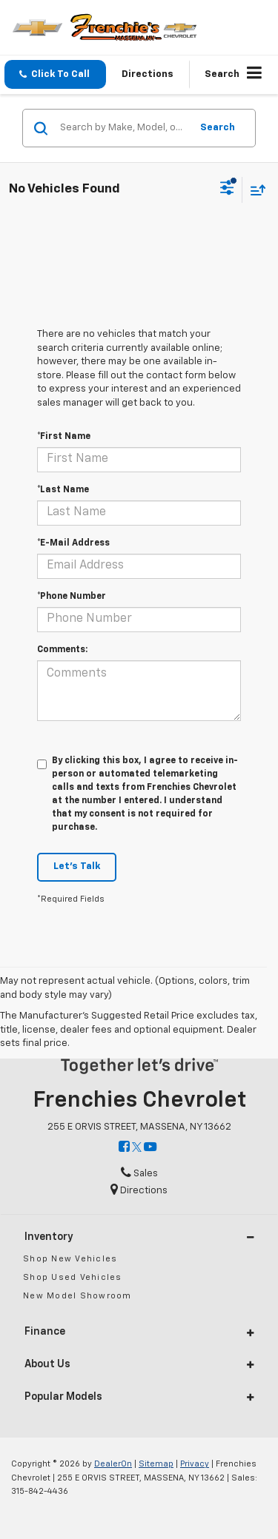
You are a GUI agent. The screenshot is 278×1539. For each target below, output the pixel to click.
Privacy (194, 1464)
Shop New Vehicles (70, 1259)
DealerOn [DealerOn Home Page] (113, 1464)
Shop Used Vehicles (72, 1277)
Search (217, 128)
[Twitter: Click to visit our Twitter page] (137, 1148)
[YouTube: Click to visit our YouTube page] (150, 1148)
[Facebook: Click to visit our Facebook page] (124, 1148)
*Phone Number (71, 596)
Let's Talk (76, 866)
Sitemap (156, 1464)
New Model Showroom (77, 1296)
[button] (55, 74)
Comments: (62, 650)
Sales (139, 1173)
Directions (147, 74)
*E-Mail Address (73, 543)
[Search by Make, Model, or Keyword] (123, 128)
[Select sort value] (254, 190)
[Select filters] (227, 189)
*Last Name (63, 490)
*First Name (63, 436)
